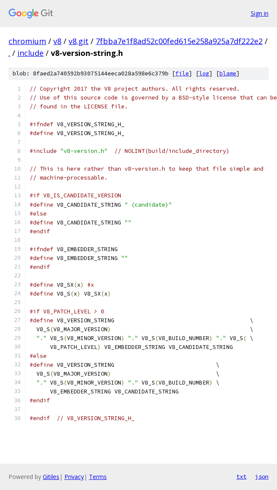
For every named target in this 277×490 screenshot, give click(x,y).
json (262, 476)
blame (227, 73)
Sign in (260, 13)
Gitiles (51, 477)
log (204, 73)
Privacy (74, 477)
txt (241, 476)
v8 (57, 41)
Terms (98, 477)
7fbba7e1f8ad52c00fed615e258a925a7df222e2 (179, 41)
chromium (27, 41)
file (182, 73)
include (30, 53)
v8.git (79, 41)
